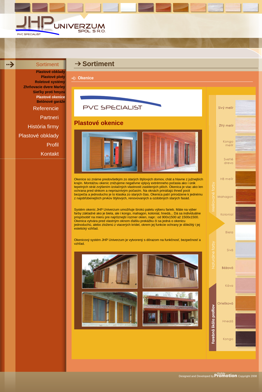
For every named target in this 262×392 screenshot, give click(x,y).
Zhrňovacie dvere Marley (44, 87)
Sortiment (47, 64)
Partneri (49, 117)
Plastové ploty (53, 77)
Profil (53, 145)
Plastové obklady (50, 72)
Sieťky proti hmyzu (49, 92)
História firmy (43, 126)
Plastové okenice (50, 97)
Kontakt (50, 154)
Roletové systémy (50, 82)
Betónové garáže (51, 102)
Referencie (46, 108)
